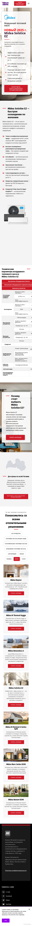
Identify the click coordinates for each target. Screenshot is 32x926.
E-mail (8, 873)
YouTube (8, 885)
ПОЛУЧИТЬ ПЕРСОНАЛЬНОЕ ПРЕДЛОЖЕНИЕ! (16, 88)
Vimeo (8, 881)
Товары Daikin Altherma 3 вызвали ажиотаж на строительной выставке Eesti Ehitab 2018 (16, 901)
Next (6, 920)
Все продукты (16, 514)
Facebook (9, 877)
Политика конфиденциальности (15, 852)
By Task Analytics (27, 924)
